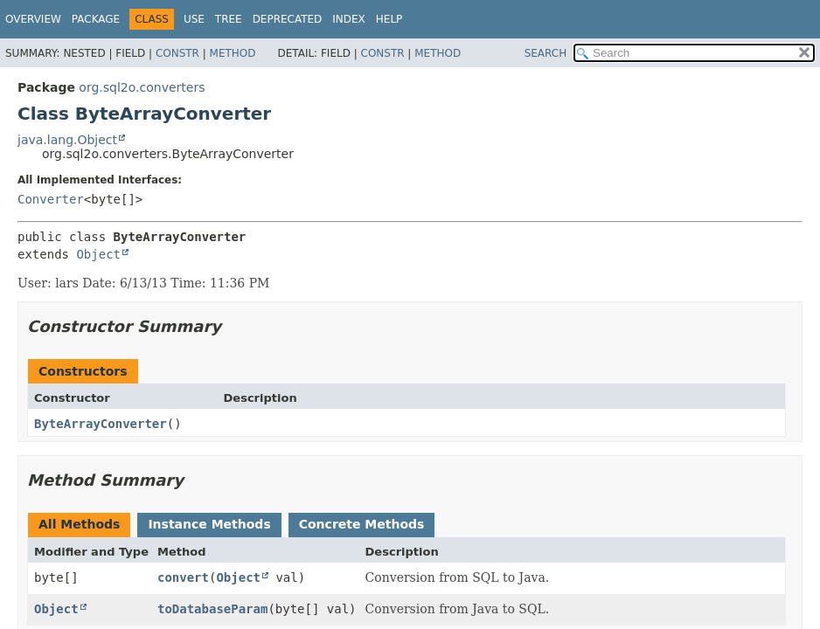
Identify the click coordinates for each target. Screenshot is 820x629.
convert (183, 577)
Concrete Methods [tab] (362, 524)
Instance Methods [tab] (209, 524)
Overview (33, 19)
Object (98, 254)
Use (194, 19)
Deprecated (288, 19)
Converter (50, 199)
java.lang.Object (67, 140)
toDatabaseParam (212, 609)
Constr (177, 53)
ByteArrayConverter (100, 424)
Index (348, 19)
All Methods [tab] (79, 524)
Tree (228, 19)
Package (96, 19)
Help (389, 19)
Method (233, 53)
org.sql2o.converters (142, 87)
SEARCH (546, 53)
